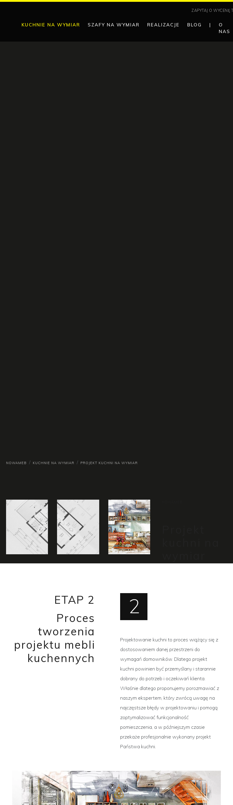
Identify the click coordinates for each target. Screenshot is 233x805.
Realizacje (163, 25)
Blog (194, 25)
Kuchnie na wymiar (53, 463)
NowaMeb (16, 463)
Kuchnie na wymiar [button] (51, 25)
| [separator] (210, 25)
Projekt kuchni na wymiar (109, 463)
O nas (224, 28)
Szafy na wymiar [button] (114, 25)
